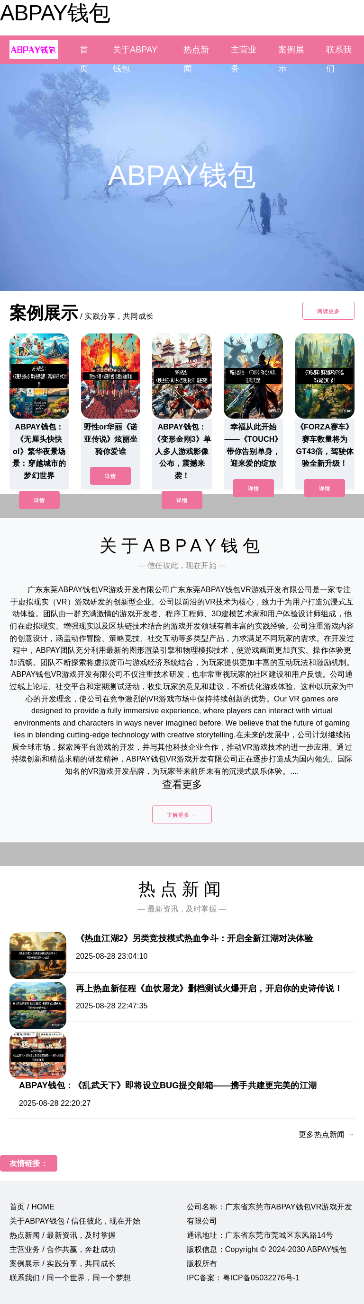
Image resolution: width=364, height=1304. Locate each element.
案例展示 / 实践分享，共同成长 (62, 1264)
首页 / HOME (32, 1207)
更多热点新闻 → (327, 1134)
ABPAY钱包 (55, 12)
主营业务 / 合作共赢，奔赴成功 (62, 1249)
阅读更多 (328, 311)
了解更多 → (182, 815)
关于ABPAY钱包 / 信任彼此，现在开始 (74, 1221)
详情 (39, 500)
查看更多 (182, 784)
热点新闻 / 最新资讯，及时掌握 (62, 1235)
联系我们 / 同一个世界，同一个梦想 (70, 1278)
